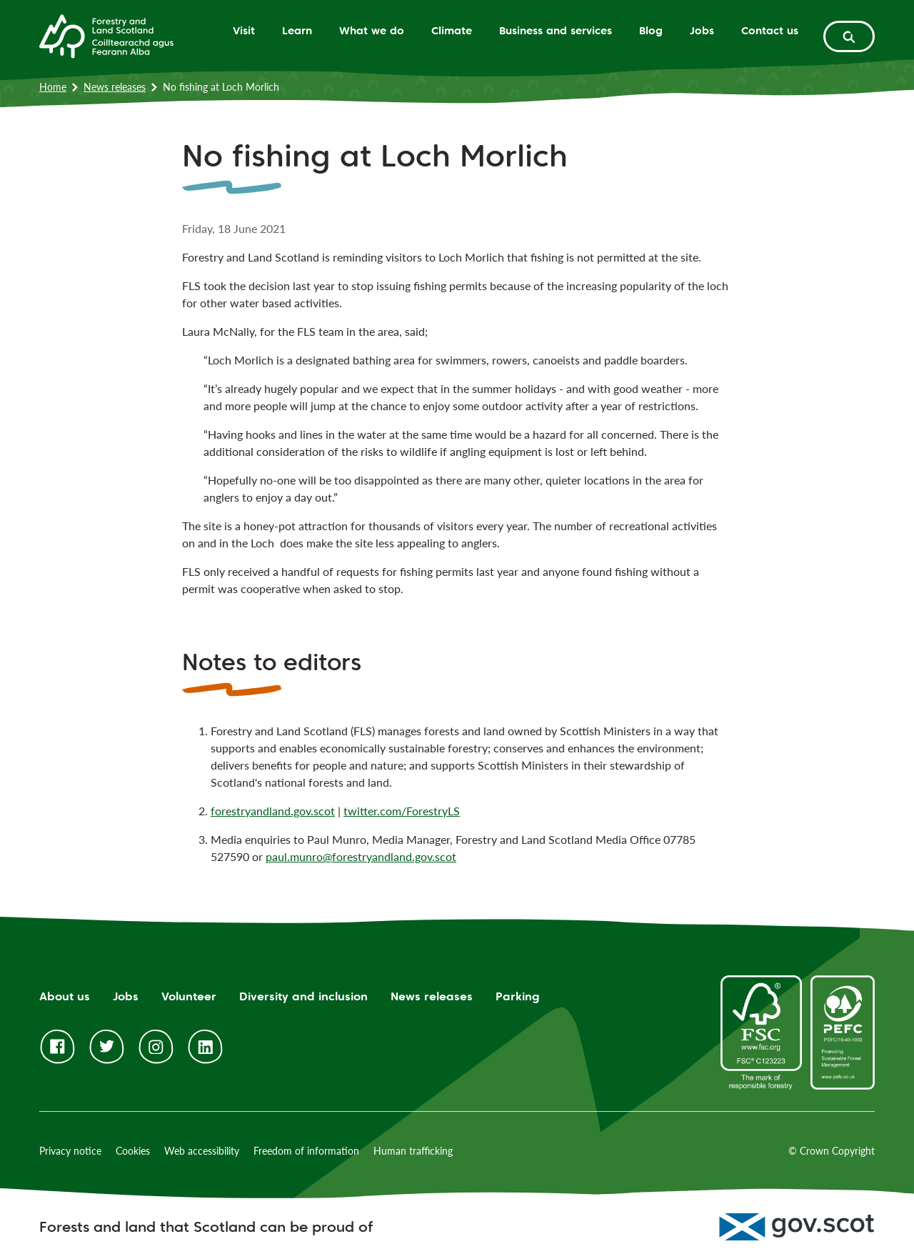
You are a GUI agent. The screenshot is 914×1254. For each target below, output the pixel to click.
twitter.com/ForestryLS (401, 810)
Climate (451, 30)
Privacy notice (70, 1151)
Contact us (769, 30)
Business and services (555, 30)
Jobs (702, 30)
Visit (244, 30)
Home (52, 87)
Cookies (133, 1151)
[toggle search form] (849, 36)
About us (64, 996)
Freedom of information (306, 1151)
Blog (651, 30)
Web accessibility (201, 1151)
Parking (518, 996)
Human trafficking (413, 1151)
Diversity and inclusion (303, 996)
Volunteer (188, 996)
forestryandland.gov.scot (273, 810)
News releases (115, 87)
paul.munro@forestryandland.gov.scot (361, 856)
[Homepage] (106, 35)
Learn (297, 30)
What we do (371, 30)
